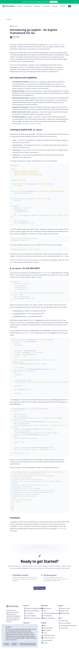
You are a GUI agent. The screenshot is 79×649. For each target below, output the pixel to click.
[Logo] (8, 6)
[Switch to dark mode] (72, 6)
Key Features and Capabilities (23, 77)
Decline (14, 644)
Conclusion (14, 517)
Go (25, 67)
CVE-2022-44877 (46, 273)
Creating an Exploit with (26, 129)
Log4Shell (25, 123)
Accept (6, 644)
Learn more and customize (27, 644)
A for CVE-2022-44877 (24, 268)
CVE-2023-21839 (33, 123)
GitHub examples (29, 333)
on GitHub (61, 528)
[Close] (75, 2)
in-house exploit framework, (56, 44)
